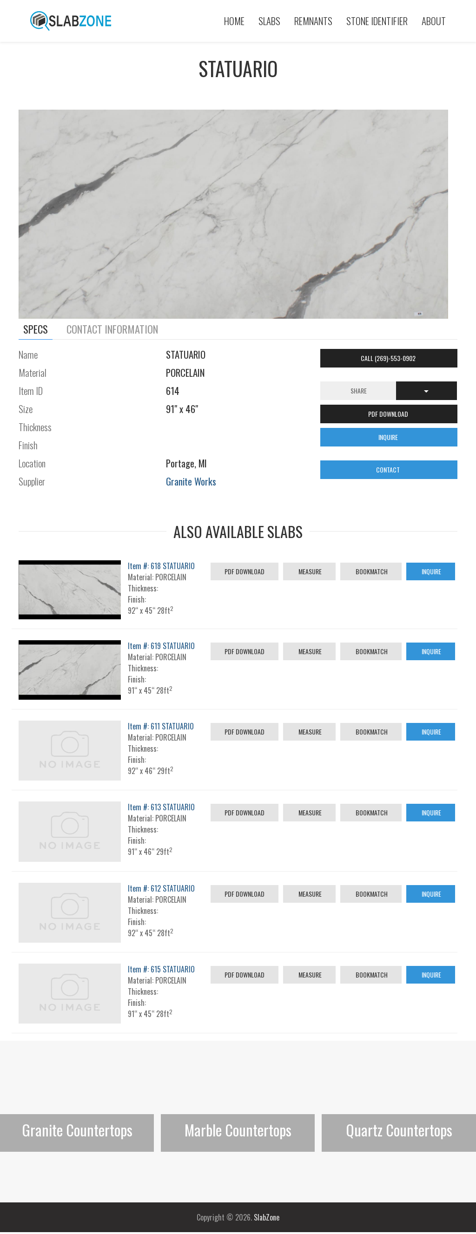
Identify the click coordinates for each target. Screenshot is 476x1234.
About (434, 20)
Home (234, 20)
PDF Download (244, 571)
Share (358, 390)
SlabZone (266, 1217)
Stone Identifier (377, 20)
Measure (309, 571)
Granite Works (191, 481)
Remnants (313, 20)
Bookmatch (371, 571)
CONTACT (388, 469)
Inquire (430, 571)
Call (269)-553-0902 (389, 358)
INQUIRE (388, 437)
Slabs (269, 20)
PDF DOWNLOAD (389, 414)
